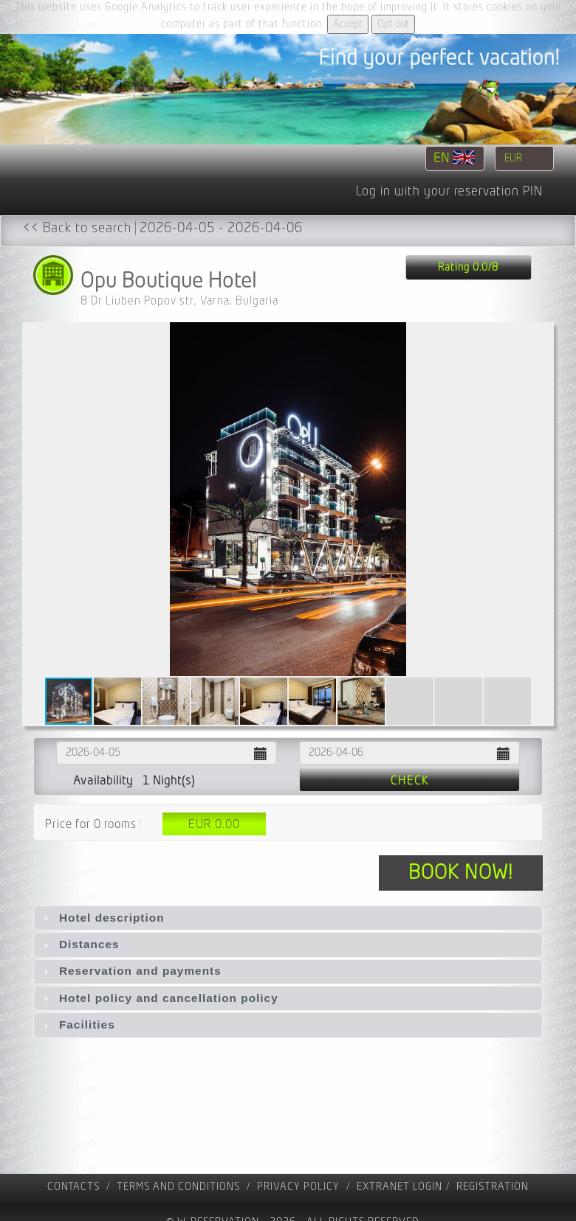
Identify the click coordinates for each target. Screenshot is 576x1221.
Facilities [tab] (77, 1024)
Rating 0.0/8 (468, 267)
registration (492, 1186)
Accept (348, 23)
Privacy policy (298, 1186)
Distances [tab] (80, 944)
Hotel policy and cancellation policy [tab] (159, 998)
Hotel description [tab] (102, 917)
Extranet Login (399, 1186)
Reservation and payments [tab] (131, 970)
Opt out (393, 23)
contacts (73, 1186)
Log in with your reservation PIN (449, 191)
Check (410, 781)
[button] (540, 499)
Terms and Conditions (178, 1186)
